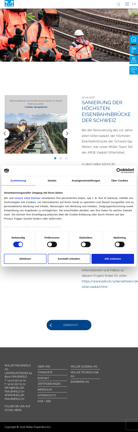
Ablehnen (25, 258)
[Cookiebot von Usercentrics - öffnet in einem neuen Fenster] (119, 170)
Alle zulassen (112, 258)
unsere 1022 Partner (27, 198)
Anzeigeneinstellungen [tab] (86, 180)
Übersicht (70, 325)
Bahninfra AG (80, 381)
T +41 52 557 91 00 (15, 380)
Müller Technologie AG (85, 374)
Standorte (45, 372)
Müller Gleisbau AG (84, 366)
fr (134, 4)
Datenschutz (47, 395)
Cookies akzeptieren (36, 107)
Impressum (45, 389)
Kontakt (43, 378)
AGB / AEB (44, 401)
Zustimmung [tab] (18, 180)
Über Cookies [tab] (119, 180)
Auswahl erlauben (69, 258)
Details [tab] (52, 180)
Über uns (44, 366)
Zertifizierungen (49, 383)
